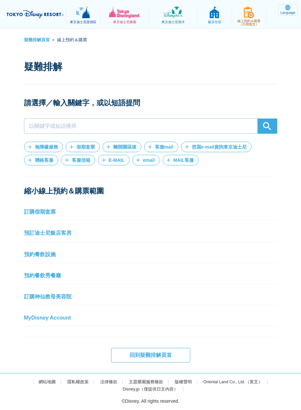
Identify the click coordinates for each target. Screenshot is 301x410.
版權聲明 (183, 381)
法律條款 (105, 381)
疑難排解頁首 (37, 39)
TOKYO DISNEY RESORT (36, 14)
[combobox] (150, 126)
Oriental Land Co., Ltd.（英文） (236, 381)
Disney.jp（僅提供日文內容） (150, 389)
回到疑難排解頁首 (151, 355)
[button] (43, 147)
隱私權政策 (73, 381)
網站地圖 (41, 381)
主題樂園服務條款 (144, 381)
